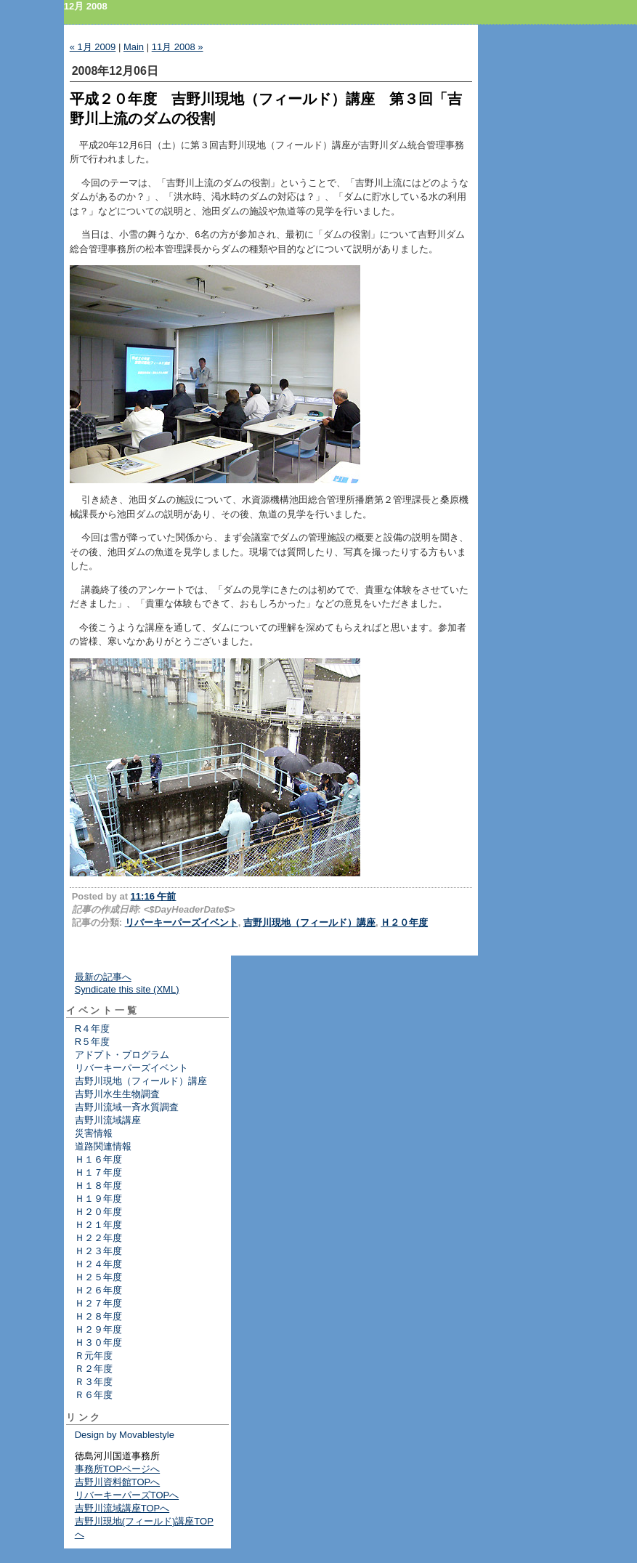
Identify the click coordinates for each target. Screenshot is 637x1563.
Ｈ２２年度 (98, 1237)
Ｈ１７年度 (98, 1172)
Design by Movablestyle (124, 1434)
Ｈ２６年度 (98, 1290)
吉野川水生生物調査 (117, 1094)
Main (133, 46)
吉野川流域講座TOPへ (122, 1508)
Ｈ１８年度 (98, 1185)
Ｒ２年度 (94, 1368)
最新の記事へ (103, 977)
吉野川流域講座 (108, 1120)
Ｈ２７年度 (98, 1303)
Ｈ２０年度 (404, 922)
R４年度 (92, 1028)
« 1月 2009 (93, 46)
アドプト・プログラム (122, 1054)
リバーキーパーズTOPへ (127, 1495)
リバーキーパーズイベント (181, 922)
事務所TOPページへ (118, 1468)
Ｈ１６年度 (98, 1159)
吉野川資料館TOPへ (118, 1482)
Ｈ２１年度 (98, 1224)
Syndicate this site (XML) (127, 989)
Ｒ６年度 (94, 1394)
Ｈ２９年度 (98, 1329)
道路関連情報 (103, 1146)
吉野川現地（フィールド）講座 (309, 922)
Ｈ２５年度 (98, 1277)
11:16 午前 (154, 896)
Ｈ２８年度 (98, 1316)
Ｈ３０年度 (98, 1342)
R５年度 (92, 1041)
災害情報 (94, 1133)
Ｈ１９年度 (98, 1198)
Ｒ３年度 (94, 1381)
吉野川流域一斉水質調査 (127, 1107)
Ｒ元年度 (94, 1355)
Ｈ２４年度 (98, 1264)
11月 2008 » (177, 46)
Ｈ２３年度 (98, 1250)
